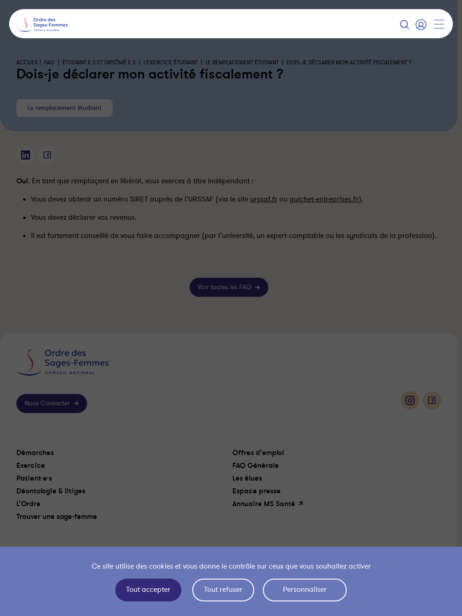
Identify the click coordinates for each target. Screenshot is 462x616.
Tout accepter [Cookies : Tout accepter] (148, 590)
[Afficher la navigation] (438, 24)
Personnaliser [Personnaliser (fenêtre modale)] (305, 590)
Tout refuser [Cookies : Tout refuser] (223, 590)
